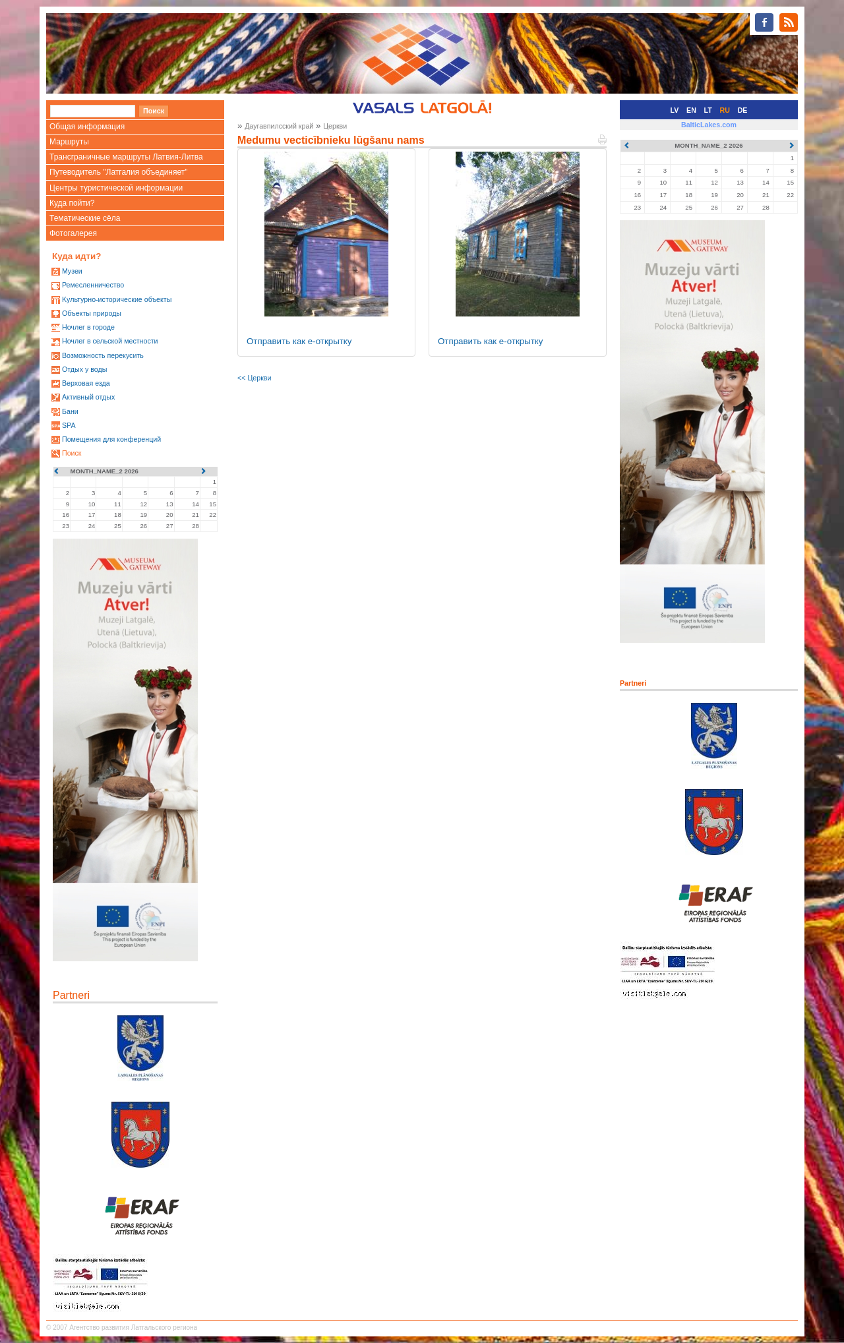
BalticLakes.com (709, 125)
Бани (70, 411)
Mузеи (72, 271)
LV (675, 110)
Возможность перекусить (103, 355)
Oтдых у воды (84, 369)
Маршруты (69, 141)
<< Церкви (254, 378)
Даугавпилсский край (279, 126)
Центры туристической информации (116, 188)
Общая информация (87, 126)
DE (743, 110)
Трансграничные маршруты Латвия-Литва (126, 157)
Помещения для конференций (111, 439)
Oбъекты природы (91, 313)
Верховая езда (86, 383)
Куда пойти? (71, 203)
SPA (69, 425)
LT (708, 110)
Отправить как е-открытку (299, 341)
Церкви (335, 126)
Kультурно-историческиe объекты (116, 299)
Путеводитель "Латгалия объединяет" (118, 172)
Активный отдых (88, 397)
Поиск (72, 453)
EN (691, 110)
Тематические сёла (84, 218)
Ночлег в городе (88, 327)
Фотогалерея (73, 233)
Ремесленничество (93, 285)
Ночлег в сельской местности (110, 341)
